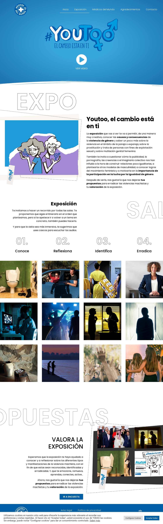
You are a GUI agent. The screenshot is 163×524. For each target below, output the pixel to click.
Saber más (95, 520)
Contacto (151, 9)
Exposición (80, 9)
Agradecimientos (130, 9)
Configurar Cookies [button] (133, 518)
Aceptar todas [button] (152, 518)
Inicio (66, 9)
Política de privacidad (89, 510)
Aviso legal (66, 510)
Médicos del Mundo (103, 9)
